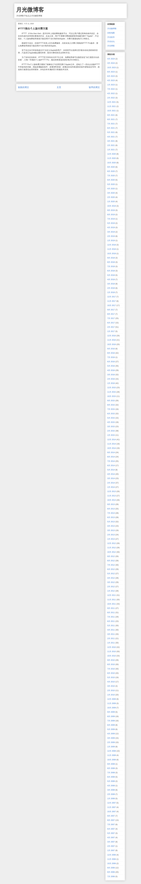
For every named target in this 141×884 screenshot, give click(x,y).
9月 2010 (111, 660)
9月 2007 (111, 816)
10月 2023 (111, 68)
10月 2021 (111, 111)
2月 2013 (111, 535)
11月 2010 (111, 652)
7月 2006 (111, 876)
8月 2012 (111, 561)
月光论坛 (111, 41)
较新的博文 (23, 87)
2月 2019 (111, 236)
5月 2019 (111, 223)
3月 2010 (111, 686)
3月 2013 (111, 530)
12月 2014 (111, 440)
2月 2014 (111, 483)
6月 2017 (111, 323)
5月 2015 (111, 418)
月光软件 (111, 37)
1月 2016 (111, 383)
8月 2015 (111, 405)
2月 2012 (111, 587)
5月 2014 (111, 470)
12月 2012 (111, 543)
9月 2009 (111, 712)
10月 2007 (111, 812)
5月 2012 (111, 574)
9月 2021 (111, 115)
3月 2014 (111, 478)
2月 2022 (111, 98)
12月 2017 (111, 297)
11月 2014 (111, 444)
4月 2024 (111, 59)
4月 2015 (111, 422)
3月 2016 (111, 375)
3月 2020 (111, 193)
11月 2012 (111, 548)
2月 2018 (111, 288)
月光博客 (111, 46)
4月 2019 (111, 227)
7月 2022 (111, 89)
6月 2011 (111, 621)
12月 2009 (111, 699)
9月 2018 (111, 258)
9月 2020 (111, 167)
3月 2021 (111, 141)
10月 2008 (111, 760)
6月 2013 (111, 517)
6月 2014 (111, 465)
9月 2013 (111, 504)
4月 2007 (111, 838)
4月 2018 (111, 279)
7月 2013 (111, 513)
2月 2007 (111, 846)
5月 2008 (111, 781)
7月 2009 (111, 721)
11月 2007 (111, 807)
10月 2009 (111, 708)
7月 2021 (111, 124)
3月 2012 (111, 582)
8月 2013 (111, 509)
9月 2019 (111, 210)
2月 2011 (111, 638)
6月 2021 (111, 128)
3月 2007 (111, 842)
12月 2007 (111, 803)
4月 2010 (111, 682)
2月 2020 (111, 197)
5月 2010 (111, 677)
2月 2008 (111, 794)
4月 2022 (111, 93)
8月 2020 (111, 171)
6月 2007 (111, 829)
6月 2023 (111, 76)
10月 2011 (111, 604)
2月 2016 (111, 379)
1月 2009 (111, 747)
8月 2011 (111, 613)
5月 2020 (111, 184)
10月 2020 (111, 163)
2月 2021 (111, 145)
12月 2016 (111, 336)
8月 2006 (111, 872)
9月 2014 (111, 452)
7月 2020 (111, 176)
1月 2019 (111, 241)
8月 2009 (111, 716)
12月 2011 (111, 595)
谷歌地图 (111, 33)
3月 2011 (111, 634)
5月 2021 (111, 132)
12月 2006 (111, 855)
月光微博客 (30, 10)
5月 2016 (111, 366)
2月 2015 (111, 431)
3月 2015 (111, 427)
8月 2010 (111, 664)
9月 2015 (111, 401)
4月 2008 (111, 786)
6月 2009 (111, 725)
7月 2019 (111, 219)
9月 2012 (111, 556)
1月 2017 (111, 331)
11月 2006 (111, 859)
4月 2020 (111, 189)
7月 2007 (111, 824)
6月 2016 (111, 362)
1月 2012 (111, 591)
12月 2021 (111, 102)
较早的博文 (94, 87)
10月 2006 (111, 863)
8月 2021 (111, 119)
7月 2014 (111, 461)
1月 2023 (111, 85)
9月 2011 (111, 608)
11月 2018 (111, 249)
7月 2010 (111, 669)
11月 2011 (111, 600)
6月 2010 (111, 673)
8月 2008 (111, 768)
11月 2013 (111, 496)
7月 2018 (111, 266)
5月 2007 (111, 833)
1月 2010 (111, 695)
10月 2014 (111, 448)
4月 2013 (111, 526)
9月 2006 (111, 868)
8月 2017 (111, 314)
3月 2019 (111, 232)
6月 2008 (111, 777)
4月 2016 (111, 370)
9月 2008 (111, 764)
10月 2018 (111, 254)
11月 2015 (111, 392)
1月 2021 (111, 150)
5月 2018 (111, 275)
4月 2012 (111, 578)
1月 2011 (111, 643)
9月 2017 (111, 310)
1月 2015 (111, 435)
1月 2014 (111, 487)
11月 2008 (111, 755)
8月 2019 (111, 215)
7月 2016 (111, 357)
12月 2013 (111, 491)
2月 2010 (111, 690)
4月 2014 (111, 474)
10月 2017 (111, 305)
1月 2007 (111, 850)
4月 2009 (111, 734)
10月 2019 (111, 206)
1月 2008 (111, 799)
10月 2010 (111, 656)
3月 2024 (111, 63)
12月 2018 (111, 245)
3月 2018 (111, 284)
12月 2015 (111, 388)
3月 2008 (111, 790)
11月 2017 (111, 301)
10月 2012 (111, 552)
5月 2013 (111, 522)
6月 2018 (111, 271)
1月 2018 (111, 292)
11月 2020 (111, 158)
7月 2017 (111, 318)
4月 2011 (111, 630)
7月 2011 (111, 617)
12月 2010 (111, 647)
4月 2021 (111, 137)
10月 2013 (111, 500)
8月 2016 (111, 353)
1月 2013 (111, 539)
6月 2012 (111, 569)
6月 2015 (111, 414)
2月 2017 (111, 327)
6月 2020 (111, 180)
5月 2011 (111, 626)
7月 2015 (111, 409)
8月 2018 (111, 262)
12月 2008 (111, 751)
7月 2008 (111, 773)
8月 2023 (111, 72)
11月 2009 (111, 703)
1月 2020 (111, 202)
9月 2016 (111, 349)
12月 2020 (111, 154)
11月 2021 (111, 106)
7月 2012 (111, 565)
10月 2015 (111, 396)
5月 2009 (111, 729)
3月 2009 (111, 738)
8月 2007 (111, 820)
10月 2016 (111, 344)
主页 (59, 87)
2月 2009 (111, 742)
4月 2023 (111, 80)
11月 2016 (111, 340)
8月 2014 (111, 457)
